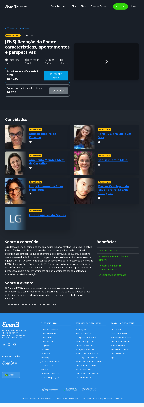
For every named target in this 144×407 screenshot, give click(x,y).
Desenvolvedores (119, 355)
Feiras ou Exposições (50, 381)
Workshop (45, 360)
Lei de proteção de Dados (82, 402)
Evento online (47, 338)
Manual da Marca (41, 402)
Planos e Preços (118, 347)
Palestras (45, 373)
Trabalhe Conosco (21, 402)
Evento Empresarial (50, 329)
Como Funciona (58, 6)
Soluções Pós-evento (86, 351)
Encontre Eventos (99, 6)
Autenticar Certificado (121, 351)
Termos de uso (59, 402)
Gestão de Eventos (85, 347)
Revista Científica (84, 334)
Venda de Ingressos (85, 342)
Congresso (46, 347)
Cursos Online (47, 368)
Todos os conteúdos (17, 28)
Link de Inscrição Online (87, 368)
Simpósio (45, 351)
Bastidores (125, 402)
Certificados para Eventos (88, 377)
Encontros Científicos (50, 377)
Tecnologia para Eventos (87, 360)
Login (134, 6)
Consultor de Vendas (121, 342)
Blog (74, 6)
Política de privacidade (106, 402)
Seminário (45, 355)
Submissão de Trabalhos (87, 355)
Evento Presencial (49, 334)
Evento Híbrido (48, 342)
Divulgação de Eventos (86, 338)
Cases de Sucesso (119, 334)
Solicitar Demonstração (122, 338)
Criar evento (120, 6)
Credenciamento (83, 381)
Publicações (81, 329)
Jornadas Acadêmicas (51, 364)
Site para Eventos (84, 373)
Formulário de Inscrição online (90, 364)
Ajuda (83, 6)
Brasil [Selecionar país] (11, 379)
